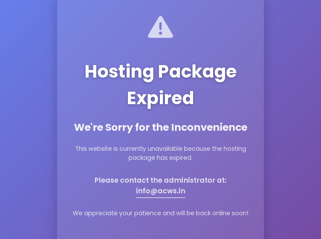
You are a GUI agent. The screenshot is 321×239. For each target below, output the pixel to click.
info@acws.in (160, 191)
